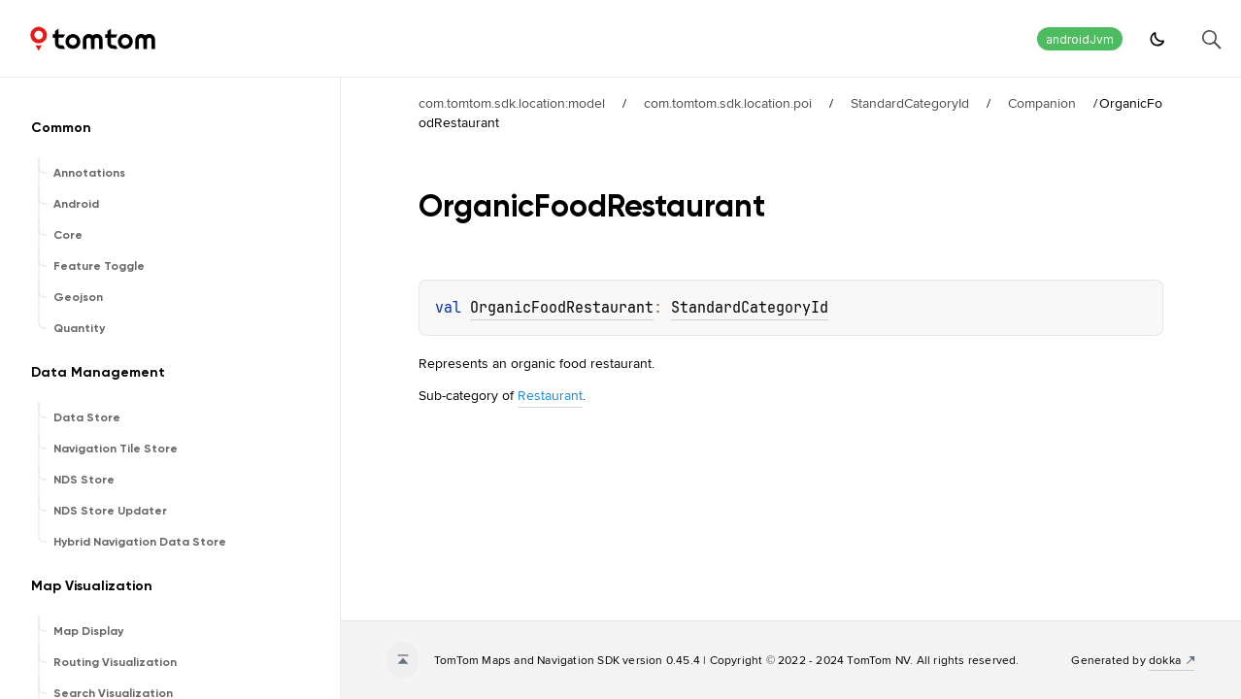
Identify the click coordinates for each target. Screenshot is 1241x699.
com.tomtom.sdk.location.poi (728, 103)
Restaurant (550, 395)
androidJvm (1080, 39)
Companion (1042, 103)
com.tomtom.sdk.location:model (512, 103)
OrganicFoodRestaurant (562, 307)
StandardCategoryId (910, 103)
